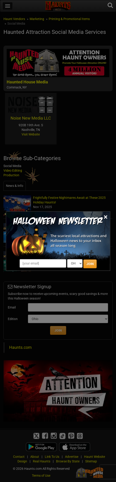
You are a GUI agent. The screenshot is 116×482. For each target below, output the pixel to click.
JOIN (90, 264)
